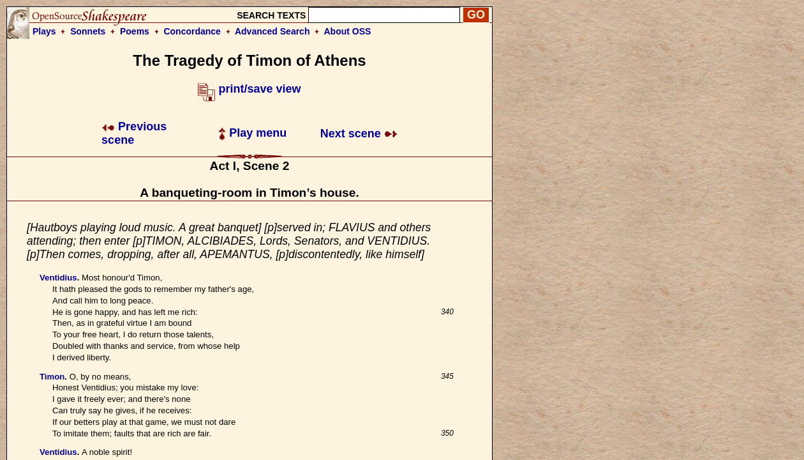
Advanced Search (272, 31)
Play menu (252, 132)
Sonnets (87, 31)
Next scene (359, 133)
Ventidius (58, 277)
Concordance (191, 31)
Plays (44, 31)
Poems (134, 31)
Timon (52, 376)
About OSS (347, 31)
